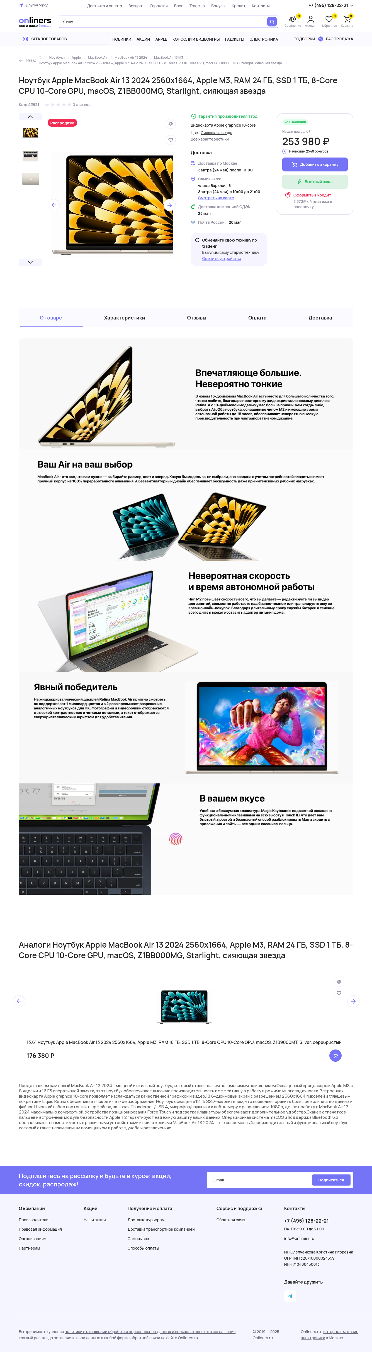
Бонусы (218, 5)
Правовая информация (40, 1229)
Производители (33, 1219)
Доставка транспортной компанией (161, 1229)
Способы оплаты (143, 1248)
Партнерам (29, 1248)
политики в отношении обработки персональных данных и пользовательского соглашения (150, 1331)
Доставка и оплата (104, 5)
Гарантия (158, 5)
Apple (161, 39)
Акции (143, 39)
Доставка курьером (146, 1219)
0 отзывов (82, 104)
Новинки (122, 39)
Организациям (33, 1238)
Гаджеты (234, 39)
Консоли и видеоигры (196, 39)
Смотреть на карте (216, 197)
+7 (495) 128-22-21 (306, 1220)
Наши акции (95, 1219)
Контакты (261, 5)
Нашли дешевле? (296, 131)
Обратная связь (231, 1219)
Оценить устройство (221, 258)
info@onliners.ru (299, 1238)
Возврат (136, 5)
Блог (178, 5)
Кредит (238, 5)
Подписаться (331, 1180)
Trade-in (197, 5)
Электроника (264, 39)
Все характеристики (210, 139)
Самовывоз (138, 1238)
